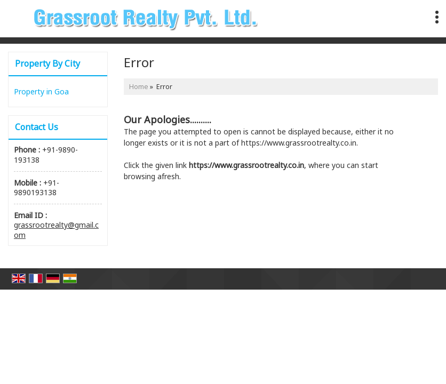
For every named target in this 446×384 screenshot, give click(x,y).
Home (138, 86)
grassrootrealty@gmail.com (56, 229)
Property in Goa (41, 91)
